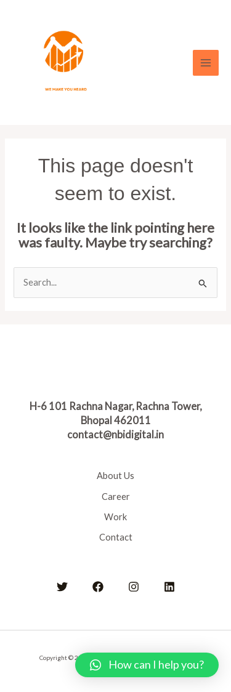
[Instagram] (133, 586)
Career (116, 496)
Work (115, 517)
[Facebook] (97, 586)
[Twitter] (62, 586)
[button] (147, 665)
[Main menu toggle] (206, 63)
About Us (115, 475)
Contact (115, 537)
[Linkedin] (169, 586)
